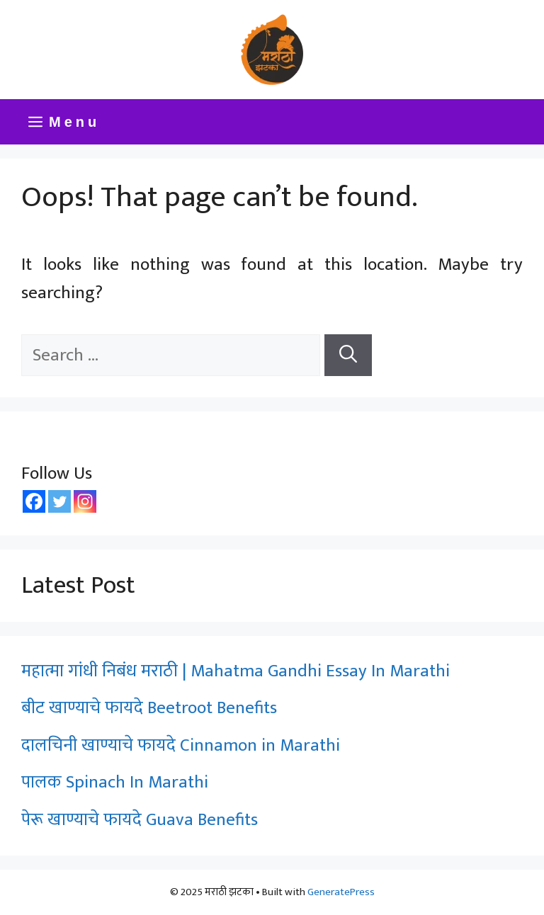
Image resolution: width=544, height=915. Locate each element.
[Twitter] (59, 501)
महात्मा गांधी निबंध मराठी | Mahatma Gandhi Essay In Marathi (235, 671)
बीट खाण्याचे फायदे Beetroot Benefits (151, 707)
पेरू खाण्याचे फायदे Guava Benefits (139, 819)
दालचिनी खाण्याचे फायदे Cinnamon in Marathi (180, 745)
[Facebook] (34, 501)
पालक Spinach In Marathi (114, 782)
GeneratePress (341, 892)
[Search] (348, 355)
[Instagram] (85, 501)
